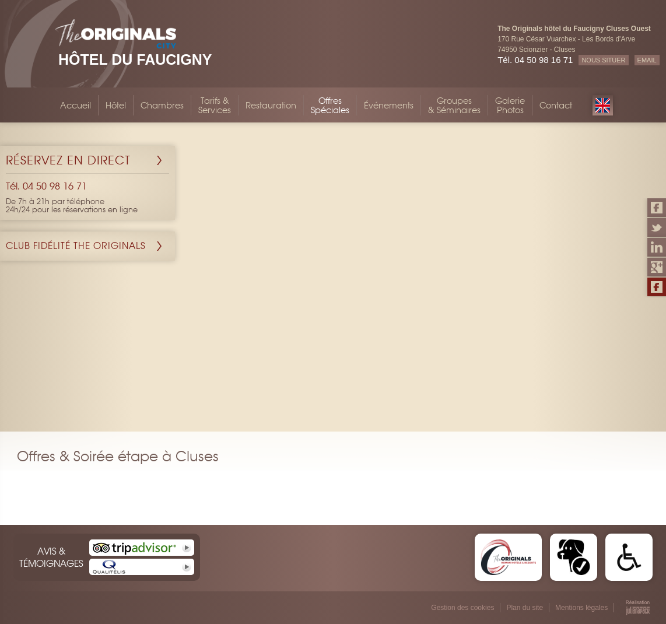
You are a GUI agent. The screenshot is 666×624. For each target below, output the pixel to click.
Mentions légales (581, 608)
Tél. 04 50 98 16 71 (535, 60)
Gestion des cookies (462, 608)
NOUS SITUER (603, 60)
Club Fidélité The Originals (76, 246)
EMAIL (647, 60)
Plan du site (524, 608)
